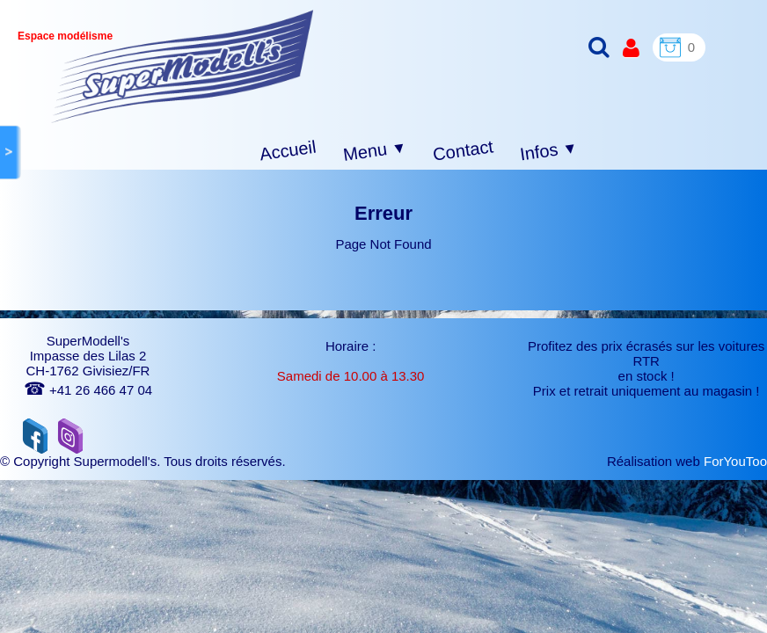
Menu (375, 151)
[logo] (182, 66)
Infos (549, 151)
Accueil (288, 150)
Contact (463, 150)
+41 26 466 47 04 (88, 389)
